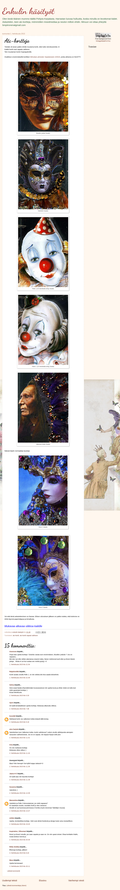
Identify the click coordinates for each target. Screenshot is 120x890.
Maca (11, 860)
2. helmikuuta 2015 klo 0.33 (19, 695)
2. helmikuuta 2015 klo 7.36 (19, 709)
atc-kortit (16, 635)
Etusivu (42, 880)
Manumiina (13, 800)
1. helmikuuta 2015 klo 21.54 (19, 664)
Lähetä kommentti (13, 871)
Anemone (13, 651)
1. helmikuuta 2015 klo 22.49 (19, 678)
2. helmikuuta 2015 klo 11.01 (19, 738)
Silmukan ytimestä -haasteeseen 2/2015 (45, 57)
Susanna (12, 787)
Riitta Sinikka (14, 847)
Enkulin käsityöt (28, 11)
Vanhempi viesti (76, 880)
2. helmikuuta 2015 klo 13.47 (19, 811)
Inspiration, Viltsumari (17, 831)
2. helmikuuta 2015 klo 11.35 (19, 766)
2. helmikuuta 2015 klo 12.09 (19, 793)
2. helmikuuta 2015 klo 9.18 (19, 722)
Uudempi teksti (9, 880)
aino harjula (13, 729)
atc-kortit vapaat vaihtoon (29, 635)
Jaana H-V (13, 773)
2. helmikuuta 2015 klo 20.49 (19, 840)
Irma (11, 745)
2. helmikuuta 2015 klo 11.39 (19, 780)
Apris (11, 703)
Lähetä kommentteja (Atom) (16, 885)
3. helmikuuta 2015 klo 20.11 (19, 866)
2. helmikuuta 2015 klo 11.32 (19, 753)
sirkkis (12, 818)
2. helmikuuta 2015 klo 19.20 (19, 824)
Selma (11, 685)
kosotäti (12, 716)
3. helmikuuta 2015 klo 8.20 (19, 853)
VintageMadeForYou (103, 41)
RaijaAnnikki (14, 671)
